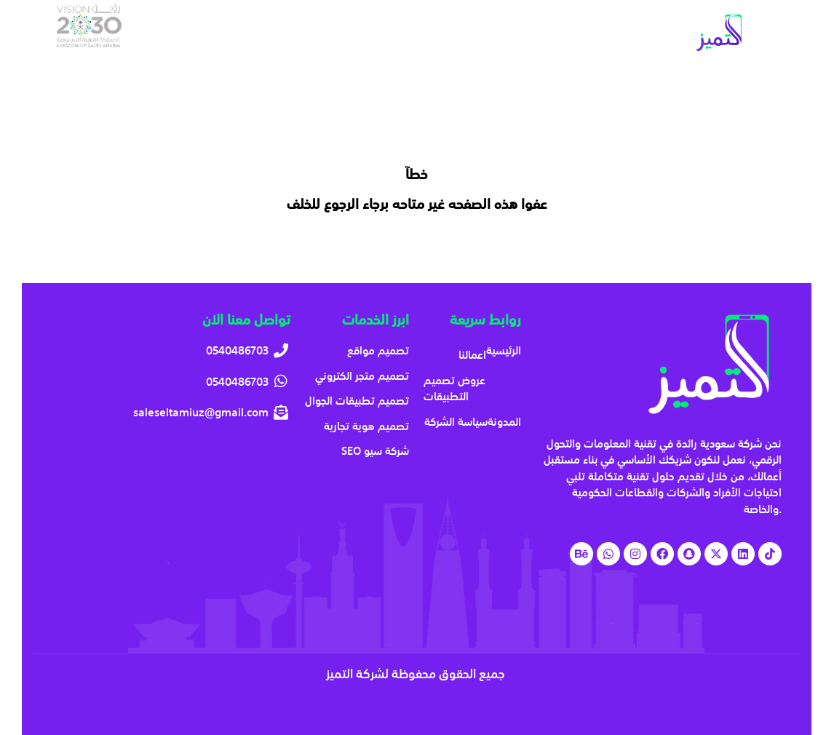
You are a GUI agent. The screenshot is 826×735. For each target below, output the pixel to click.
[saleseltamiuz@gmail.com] (171, 412)
